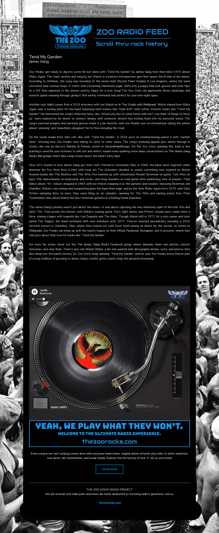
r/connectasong (150, 137)
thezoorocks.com (110, 503)
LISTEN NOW (109, 469)
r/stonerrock (158, 123)
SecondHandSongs (117, 146)
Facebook (132, 231)
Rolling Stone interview (126, 198)
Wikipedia (35, 231)
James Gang (144, 72)
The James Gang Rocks (93, 244)
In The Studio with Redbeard (137, 105)
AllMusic (52, 81)
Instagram (146, 231)
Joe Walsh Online (91, 249)
